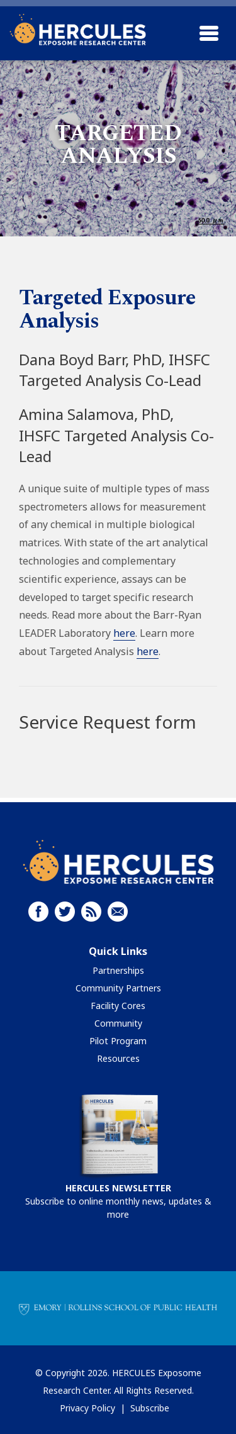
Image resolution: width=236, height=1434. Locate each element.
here (124, 633)
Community (118, 1023)
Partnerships (118, 970)
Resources (118, 1058)
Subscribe (149, 1408)
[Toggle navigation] (209, 33)
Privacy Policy (87, 1408)
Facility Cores (118, 1006)
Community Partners (118, 988)
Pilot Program (118, 1041)
